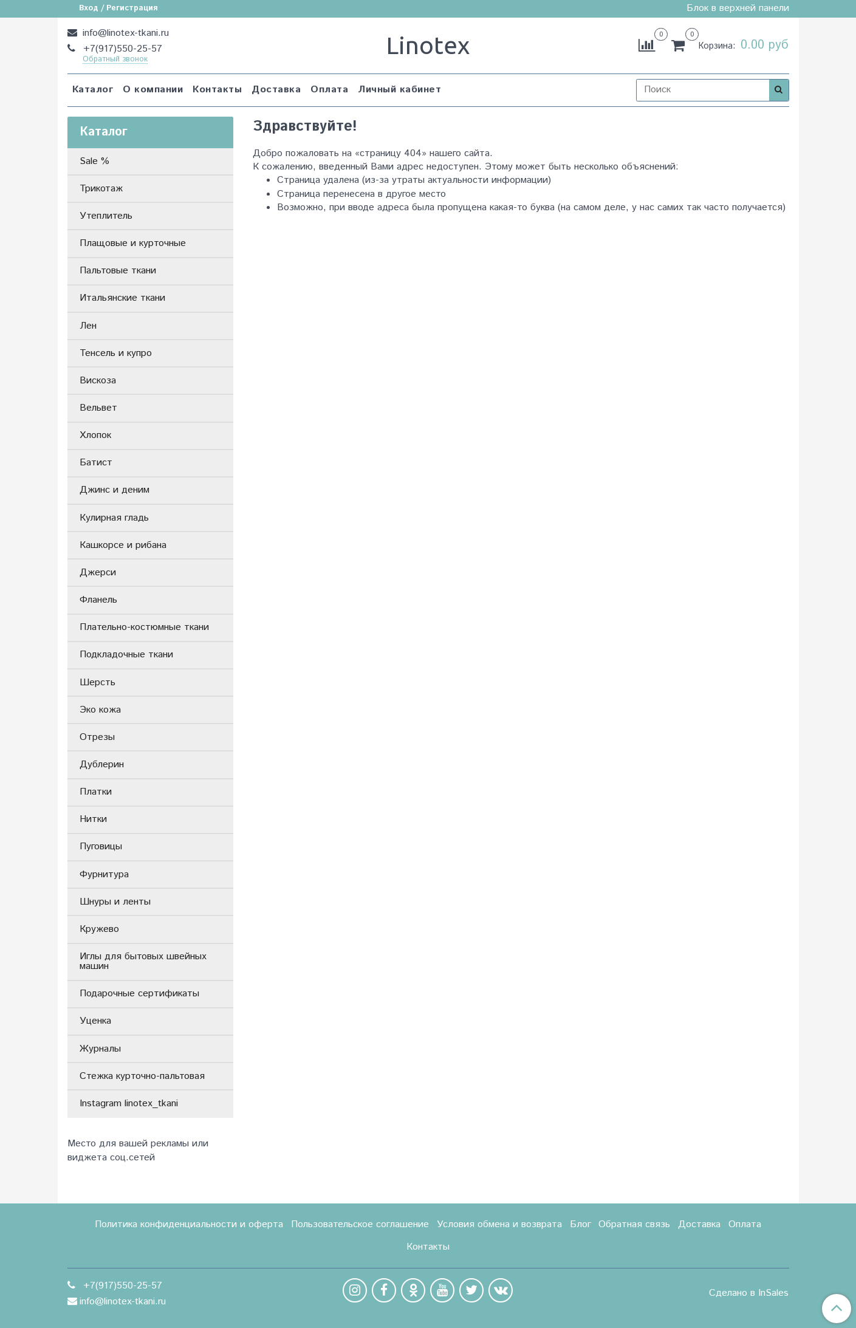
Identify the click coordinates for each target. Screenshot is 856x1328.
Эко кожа (100, 710)
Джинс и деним (114, 490)
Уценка (95, 1021)
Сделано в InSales (749, 1293)
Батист (96, 463)
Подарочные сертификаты (139, 994)
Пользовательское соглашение (360, 1224)
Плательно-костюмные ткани (144, 627)
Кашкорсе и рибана (123, 545)
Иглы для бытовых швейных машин (143, 961)
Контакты (217, 90)
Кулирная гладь (114, 518)
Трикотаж (101, 189)
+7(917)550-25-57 (121, 49)
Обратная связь (634, 1224)
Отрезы (97, 737)
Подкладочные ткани (126, 655)
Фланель (98, 600)
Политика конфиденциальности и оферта (189, 1224)
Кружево (99, 929)
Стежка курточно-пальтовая (142, 1076)
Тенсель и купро (116, 353)
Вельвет (98, 408)
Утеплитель (106, 216)
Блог (580, 1224)
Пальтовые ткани (118, 271)
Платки (96, 792)
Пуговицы (101, 847)
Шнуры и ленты (115, 902)
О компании (153, 90)
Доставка (276, 90)
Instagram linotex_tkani (129, 1104)
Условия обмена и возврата (499, 1224)
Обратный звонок (115, 60)
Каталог (93, 90)
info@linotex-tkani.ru (124, 33)
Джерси (98, 573)
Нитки (93, 819)
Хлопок (95, 435)
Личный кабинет (399, 90)
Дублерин (102, 765)
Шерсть (97, 683)
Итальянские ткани (122, 298)
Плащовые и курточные (133, 243)
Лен (88, 326)
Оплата (329, 90)
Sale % (94, 161)
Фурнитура (104, 874)
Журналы (100, 1049)
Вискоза (98, 381)
